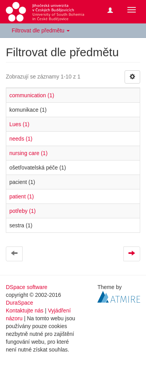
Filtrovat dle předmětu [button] (41, 30)
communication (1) (31, 95)
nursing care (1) (28, 153)
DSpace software (26, 287)
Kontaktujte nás (25, 310)
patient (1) (21, 196)
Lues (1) (19, 124)
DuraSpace (19, 303)
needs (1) (20, 139)
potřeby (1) (22, 211)
